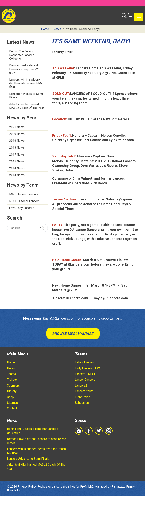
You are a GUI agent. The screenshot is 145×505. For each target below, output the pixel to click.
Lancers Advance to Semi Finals (26, 95)
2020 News (17, 134)
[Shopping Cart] (130, 16)
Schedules (82, 402)
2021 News (17, 127)
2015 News (17, 161)
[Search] (24, 228)
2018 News (17, 147)
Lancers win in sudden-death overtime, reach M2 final (26, 83)
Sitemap (12, 402)
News (11, 368)
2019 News (17, 141)
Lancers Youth (84, 391)
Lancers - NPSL (85, 374)
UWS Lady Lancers (21, 208)
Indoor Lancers (85, 362)
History (12, 391)
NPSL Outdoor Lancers (24, 201)
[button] (124, 16)
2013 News (17, 175)
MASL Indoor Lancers (23, 194)
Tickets (12, 379)
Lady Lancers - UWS (88, 368)
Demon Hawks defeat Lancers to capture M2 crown (24, 69)
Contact (12, 408)
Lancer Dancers (85, 379)
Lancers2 (81, 385)
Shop (10, 397)
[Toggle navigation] (138, 17)
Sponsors (13, 385)
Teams (11, 374)
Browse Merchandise (73, 333)
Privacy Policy (27, 486)
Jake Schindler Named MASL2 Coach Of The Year (26, 106)
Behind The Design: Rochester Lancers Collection (22, 55)
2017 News (17, 154)
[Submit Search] (42, 227)
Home (11, 362)
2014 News (17, 168)
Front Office (82, 397)
